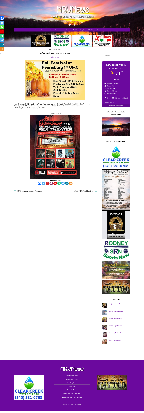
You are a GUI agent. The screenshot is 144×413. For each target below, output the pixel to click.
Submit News (91, 29)
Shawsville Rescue (72, 390)
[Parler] (51, 183)
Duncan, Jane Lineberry (116, 318)
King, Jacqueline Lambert (116, 304)
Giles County (55, 57)
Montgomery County (72, 379)
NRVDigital (78, 404)
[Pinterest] (47, 183)
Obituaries (57, 29)
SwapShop (83, 29)
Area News (49, 29)
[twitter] (70, 24)
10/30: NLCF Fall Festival (83, 191)
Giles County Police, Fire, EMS (72, 393)
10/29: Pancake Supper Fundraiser (29, 191)
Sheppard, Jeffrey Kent (116, 333)
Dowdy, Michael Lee (115, 340)
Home (42, 29)
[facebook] (74, 24)
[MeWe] (67, 183)
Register (75, 29)
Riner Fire (72, 386)
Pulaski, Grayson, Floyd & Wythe (72, 397)
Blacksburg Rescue (72, 383)
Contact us (100, 29)
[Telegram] (63, 183)
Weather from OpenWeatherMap (116, 105)
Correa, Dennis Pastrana (116, 311)
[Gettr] (55, 183)
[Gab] (59, 183)
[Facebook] (39, 183)
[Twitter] (43, 183)
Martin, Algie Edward (115, 326)
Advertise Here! (67, 29)
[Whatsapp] (2, 27)
